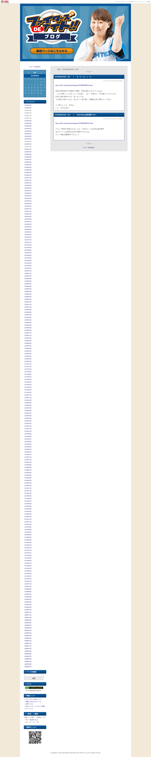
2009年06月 (27, 628)
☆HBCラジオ (28, 704)
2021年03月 (27, 263)
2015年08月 (27, 436)
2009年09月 (27, 620)
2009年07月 (27, 625)
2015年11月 (27, 428)
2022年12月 (27, 209)
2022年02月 (27, 234)
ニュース (126, 1)
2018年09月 (27, 341)
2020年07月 (27, 284)
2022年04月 (27, 229)
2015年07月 (27, 439)
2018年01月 (27, 361)
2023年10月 (27, 183)
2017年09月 (27, 372)
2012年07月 (27, 532)
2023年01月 (27, 206)
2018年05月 (27, 351)
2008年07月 (27, 656)
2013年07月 (27, 501)
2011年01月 (27, 579)
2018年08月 (27, 343)
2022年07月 (27, 222)
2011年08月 (27, 560)
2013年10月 (27, 493)
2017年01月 (27, 392)
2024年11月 (27, 149)
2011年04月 (27, 571)
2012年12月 (27, 519)
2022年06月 (27, 224)
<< (87, 71)
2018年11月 (27, 335)
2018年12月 (27, 333)
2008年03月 (27, 667)
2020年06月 (27, 286)
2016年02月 (27, 421)
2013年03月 (27, 511)
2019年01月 (27, 330)
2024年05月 (27, 165)
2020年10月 (27, 276)
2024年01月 (27, 175)
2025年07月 (27, 128)
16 (38, 87)
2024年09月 (27, 154)
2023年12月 (27, 178)
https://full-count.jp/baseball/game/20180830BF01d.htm (74, 85)
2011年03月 (27, 573)
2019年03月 (27, 325)
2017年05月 (27, 382)
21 (31, 90)
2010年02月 (27, 607)
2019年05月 (27, 320)
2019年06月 (27, 317)
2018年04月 (27, 353)
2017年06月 (27, 379)
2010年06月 (27, 597)
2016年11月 (27, 397)
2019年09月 (27, 309)
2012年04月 (27, 540)
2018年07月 (27, 346)
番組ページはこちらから (52, 51)
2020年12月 (27, 271)
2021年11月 (27, 242)
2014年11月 (27, 460)
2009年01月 (27, 641)
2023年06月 (27, 193)
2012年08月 (27, 529)
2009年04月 (27, 633)
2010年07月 (27, 594)
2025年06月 (27, 131)
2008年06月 (27, 659)
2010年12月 (27, 581)
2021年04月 (27, 260)
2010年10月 (27, 586)
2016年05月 (27, 413)
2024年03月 (27, 170)
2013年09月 (27, 496)
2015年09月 (27, 434)
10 (41, 84)
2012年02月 (27, 545)
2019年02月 (27, 328)
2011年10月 (27, 555)
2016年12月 (27, 395)
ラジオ (121, 1)
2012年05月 (27, 537)
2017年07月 (27, 377)
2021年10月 (27, 245)
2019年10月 (27, 307)
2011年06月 (27, 566)
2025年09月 (27, 123)
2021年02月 (27, 265)
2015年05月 (27, 444)
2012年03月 (27, 542)
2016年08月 (27, 405)
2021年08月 (27, 250)
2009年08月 (27, 623)
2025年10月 (27, 121)
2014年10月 (27, 462)
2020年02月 (27, 297)
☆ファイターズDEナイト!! (32, 699)
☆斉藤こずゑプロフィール (32, 701)
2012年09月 (27, 527)
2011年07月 (27, 563)
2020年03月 (27, 294)
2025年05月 (27, 134)
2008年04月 (27, 664)
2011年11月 (27, 553)
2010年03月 (27, 604)
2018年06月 (27, 348)
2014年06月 (27, 472)
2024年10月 (27, 152)
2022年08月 (27, 219)
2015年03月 (27, 449)
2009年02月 (27, 638)
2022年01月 (27, 237)
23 (38, 90)
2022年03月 (27, 232)
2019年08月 (27, 312)
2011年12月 (27, 550)
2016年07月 (27, 408)
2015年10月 (27, 431)
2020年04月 (27, 291)
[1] (89, 71)
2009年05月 (27, 630)
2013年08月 (27, 498)
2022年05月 (27, 227)
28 (31, 92)
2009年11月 (27, 615)
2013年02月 (27, 514)
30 (38, 92)
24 (41, 90)
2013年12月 (27, 488)
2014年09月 (27, 465)
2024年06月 (27, 162)
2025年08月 (27, 126)
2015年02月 (27, 452)
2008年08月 (27, 654)
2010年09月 (27, 589)
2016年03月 (27, 418)
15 (34, 87)
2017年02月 (27, 390)
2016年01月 (27, 423)
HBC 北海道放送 (5, 2)
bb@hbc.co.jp (34, 720)
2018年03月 (27, 356)
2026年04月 (27, 105)
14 (31, 87)
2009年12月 (27, 612)
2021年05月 (27, 258)
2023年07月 (27, 190)
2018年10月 (27, 338)
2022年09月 (27, 216)
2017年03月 (27, 387)
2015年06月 (27, 441)
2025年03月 (27, 139)
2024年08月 (27, 157)
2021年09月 (27, 247)
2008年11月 (27, 646)
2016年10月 (27, 400)
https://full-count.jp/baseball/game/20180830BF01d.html (74, 123)
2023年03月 (27, 201)
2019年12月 (27, 302)
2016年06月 (27, 410)
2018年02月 (27, 359)
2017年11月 (27, 366)
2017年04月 (27, 384)
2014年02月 (27, 483)
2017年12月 (27, 364)
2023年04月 (27, 198)
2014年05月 (27, 475)
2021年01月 (27, 268)
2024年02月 (27, 172)
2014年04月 (27, 478)
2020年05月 (27, 289)
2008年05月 (27, 661)
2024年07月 (27, 159)
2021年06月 (27, 255)
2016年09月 (27, 403)
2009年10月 (27, 617)
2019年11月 (27, 304)
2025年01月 (27, 144)
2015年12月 (27, 426)
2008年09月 (27, 651)
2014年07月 (27, 470)
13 (28, 87)
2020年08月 (27, 281)
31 (41, 92)
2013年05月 (27, 506)
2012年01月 (27, 547)
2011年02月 (27, 576)
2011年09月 (27, 558)
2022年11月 (27, 211)
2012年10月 (27, 524)
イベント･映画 (146, 1)
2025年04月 (27, 136)
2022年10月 (27, 214)
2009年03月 (27, 635)
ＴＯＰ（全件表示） (35, 67)
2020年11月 (27, 273)
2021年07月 (27, 253)
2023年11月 (27, 180)
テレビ (116, 1)
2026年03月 (27, 108)
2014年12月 (27, 457)
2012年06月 (27, 535)
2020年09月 (27, 278)
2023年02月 (27, 203)
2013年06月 (27, 504)
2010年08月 (27, 591)
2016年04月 (27, 416)
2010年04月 (27, 602)
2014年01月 (27, 485)
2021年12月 (27, 240)
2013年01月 (27, 516)
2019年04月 (27, 322)
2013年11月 (27, 491)
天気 (131, 1)
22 (34, 90)
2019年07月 (27, 315)
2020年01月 (27, 299)
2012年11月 (27, 522)
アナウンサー (137, 1)
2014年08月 (27, 467)
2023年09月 (27, 185)
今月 (34, 72)
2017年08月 (27, 374)
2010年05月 (27, 599)
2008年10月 (27, 648)
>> (91, 71)
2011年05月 (27, 568)
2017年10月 (27, 369)
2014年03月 (27, 480)
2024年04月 (27, 167)
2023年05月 (27, 196)
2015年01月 (27, 454)
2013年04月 (27, 509)
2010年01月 (27, 610)
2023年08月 (27, 188)
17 (41, 87)
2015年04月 (27, 447)
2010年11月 (27, 584)
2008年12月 (27, 643)
